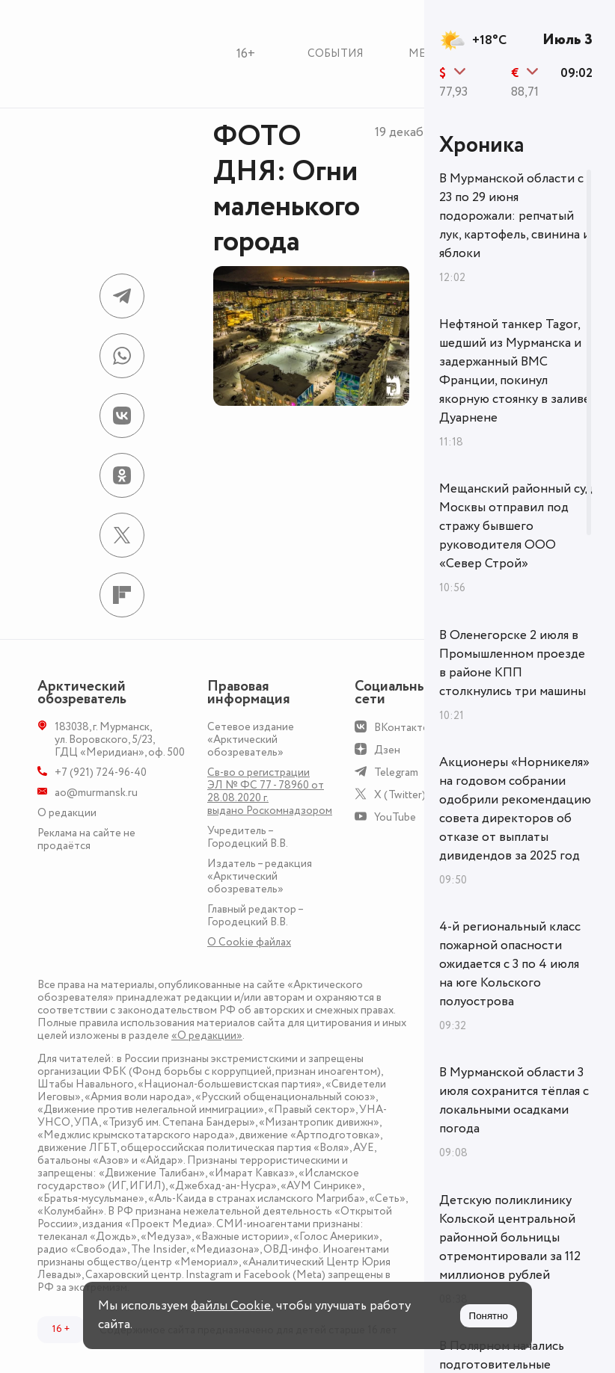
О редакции (67, 812)
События (336, 53)
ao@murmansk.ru (96, 792)
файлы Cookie (231, 1306)
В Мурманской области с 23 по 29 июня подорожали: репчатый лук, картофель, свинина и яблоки (514, 216)
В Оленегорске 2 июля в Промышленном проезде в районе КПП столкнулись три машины (512, 663)
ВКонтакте (401, 727)
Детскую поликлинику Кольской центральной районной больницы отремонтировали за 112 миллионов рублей (510, 1237)
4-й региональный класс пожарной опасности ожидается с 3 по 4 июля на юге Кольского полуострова (510, 964)
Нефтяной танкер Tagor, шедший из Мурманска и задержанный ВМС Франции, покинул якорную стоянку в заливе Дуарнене (514, 371)
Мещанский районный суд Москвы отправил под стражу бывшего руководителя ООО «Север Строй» (516, 526)
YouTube (395, 817)
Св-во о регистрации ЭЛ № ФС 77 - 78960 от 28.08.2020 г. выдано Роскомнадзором (269, 791)
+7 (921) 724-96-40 (101, 772)
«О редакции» (206, 1035)
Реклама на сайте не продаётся (86, 839)
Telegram (396, 772)
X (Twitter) (400, 795)
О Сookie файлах (249, 942)
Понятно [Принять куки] (488, 1315)
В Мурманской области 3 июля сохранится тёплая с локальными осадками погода (514, 1101)
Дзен (387, 750)
